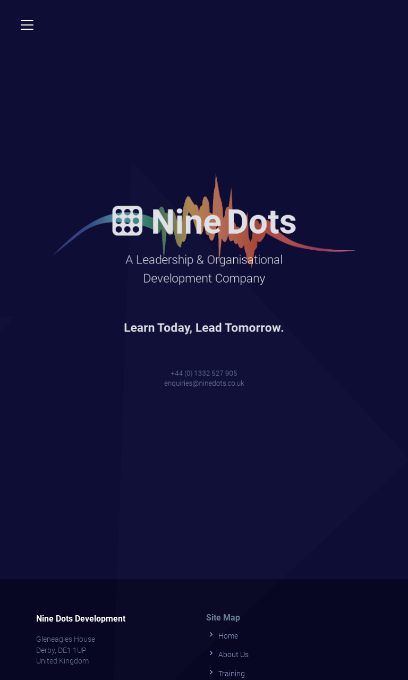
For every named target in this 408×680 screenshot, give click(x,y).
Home (222, 635)
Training (225, 672)
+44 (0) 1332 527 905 (204, 368)
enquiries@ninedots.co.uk (204, 377)
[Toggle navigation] (27, 25)
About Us (227, 653)
